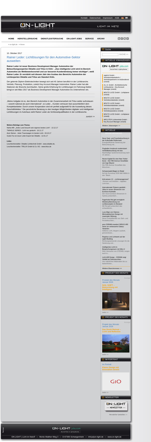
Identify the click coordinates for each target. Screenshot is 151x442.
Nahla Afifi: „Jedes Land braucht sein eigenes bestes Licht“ (28, 128)
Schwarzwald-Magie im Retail (113, 171)
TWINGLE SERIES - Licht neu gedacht (21, 130)
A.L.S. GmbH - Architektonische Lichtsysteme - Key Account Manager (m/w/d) (115, 87)
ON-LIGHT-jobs (74, 38)
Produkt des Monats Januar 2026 (111, 281)
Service (89, 38)
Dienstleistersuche (52, 38)
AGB (117, 18)
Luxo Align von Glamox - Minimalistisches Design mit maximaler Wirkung (112, 214)
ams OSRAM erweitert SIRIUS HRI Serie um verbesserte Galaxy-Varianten (115, 226)
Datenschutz (95, 18)
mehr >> (105, 312)
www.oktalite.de (49, 144)
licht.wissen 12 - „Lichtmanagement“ (115, 179)
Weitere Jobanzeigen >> (111, 126)
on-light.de (13, 44)
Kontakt (84, 18)
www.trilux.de (46, 146)
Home (11, 38)
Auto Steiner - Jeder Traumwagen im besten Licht (25, 133)
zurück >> (90, 116)
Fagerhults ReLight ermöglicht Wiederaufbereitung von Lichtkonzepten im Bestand (113, 202)
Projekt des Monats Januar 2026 (110, 325)
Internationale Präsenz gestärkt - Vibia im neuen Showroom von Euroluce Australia (114, 189)
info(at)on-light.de (95, 437)
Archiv (101, 38)
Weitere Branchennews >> (112, 268)
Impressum (107, 18)
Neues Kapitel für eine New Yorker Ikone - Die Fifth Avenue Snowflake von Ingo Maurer (115, 161)
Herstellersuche (27, 38)
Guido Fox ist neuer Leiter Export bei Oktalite (23, 136)
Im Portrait (106, 364)
